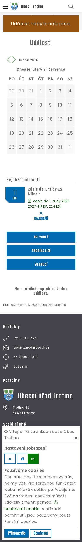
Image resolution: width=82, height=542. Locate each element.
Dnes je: (24, 69)
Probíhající (41, 251)
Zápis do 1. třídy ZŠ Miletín (45, 192)
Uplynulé (41, 237)
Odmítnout (40, 533)
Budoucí (41, 265)
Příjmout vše (16, 533)
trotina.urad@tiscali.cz (31, 347)
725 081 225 (26, 338)
